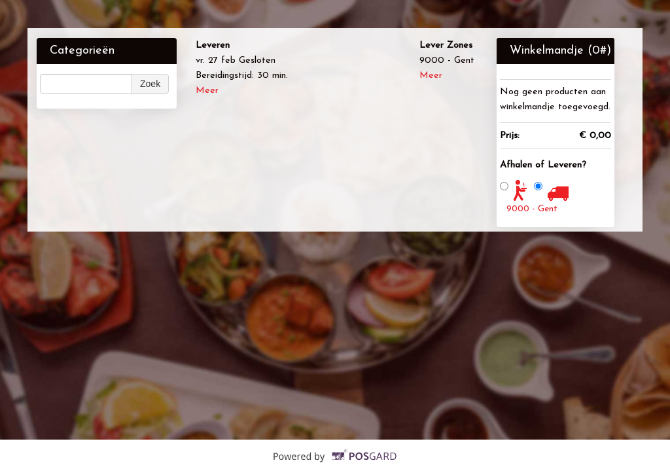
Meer (207, 91)
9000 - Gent (531, 209)
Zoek (150, 83)
